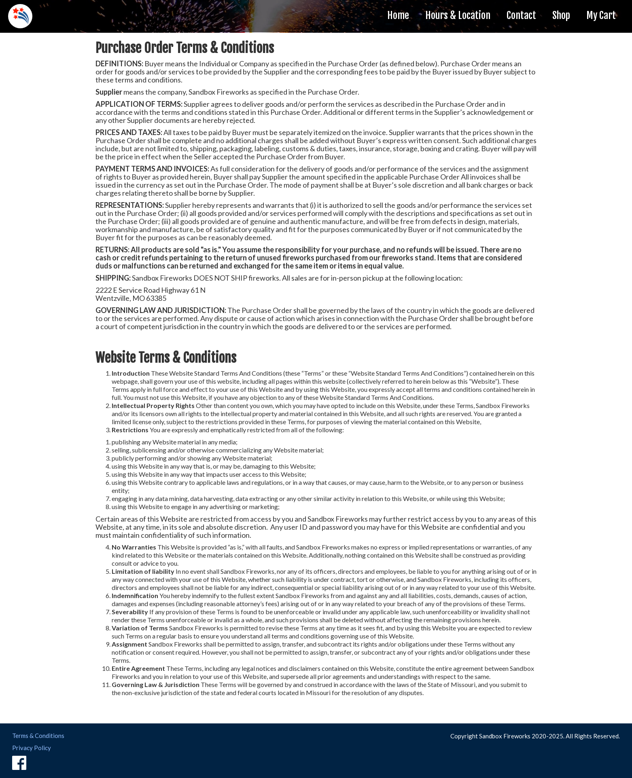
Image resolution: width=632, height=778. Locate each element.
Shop (561, 15)
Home (398, 15)
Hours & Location (457, 15)
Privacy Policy (31, 747)
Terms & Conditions (38, 735)
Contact (521, 15)
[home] (20, 16)
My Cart (601, 15)
